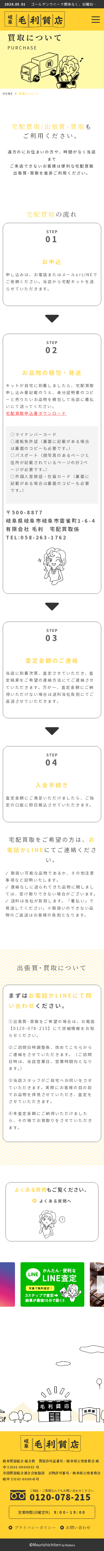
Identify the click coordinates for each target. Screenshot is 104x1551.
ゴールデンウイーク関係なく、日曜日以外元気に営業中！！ (65, 4)
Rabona (70, 1545)
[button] (52, 1203)
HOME (8, 93)
